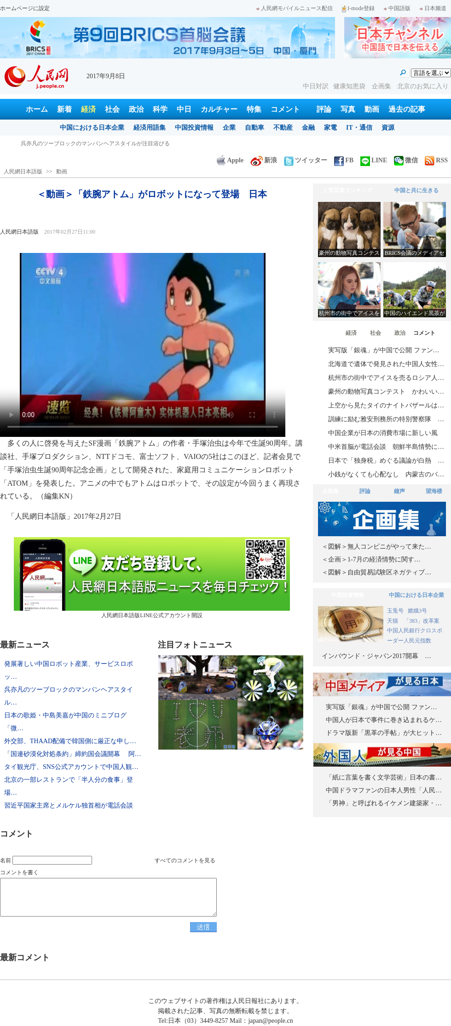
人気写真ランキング (347, 190)
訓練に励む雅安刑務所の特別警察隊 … (386, 419)
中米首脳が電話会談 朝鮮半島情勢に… (386, 446)
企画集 (382, 86)
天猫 (393, 621)
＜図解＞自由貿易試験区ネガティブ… (376, 572)
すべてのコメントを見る (185, 860)
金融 (308, 127)
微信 (406, 160)
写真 (348, 109)
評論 (324, 109)
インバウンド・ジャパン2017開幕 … (376, 656)
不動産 (283, 127)
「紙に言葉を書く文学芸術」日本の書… (384, 777)
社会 (112, 109)
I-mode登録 (358, 8)
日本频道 (433, 8)
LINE (373, 160)
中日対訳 (316, 86)
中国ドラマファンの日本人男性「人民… (384, 790)
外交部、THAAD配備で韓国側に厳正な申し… (70, 741)
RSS (436, 160)
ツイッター (305, 160)
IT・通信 (359, 127)
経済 (88, 109)
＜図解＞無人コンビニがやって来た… (376, 546)
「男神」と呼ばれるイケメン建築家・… (384, 803)
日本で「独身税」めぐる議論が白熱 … (386, 460)
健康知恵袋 (350, 86)
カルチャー (219, 109)
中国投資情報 (194, 127)
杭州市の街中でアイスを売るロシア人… (386, 377)
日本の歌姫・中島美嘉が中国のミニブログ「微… (65, 722)
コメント (285, 109)
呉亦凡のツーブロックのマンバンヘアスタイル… (68, 696)
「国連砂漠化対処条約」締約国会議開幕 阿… (72, 754)
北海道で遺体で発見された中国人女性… (386, 364)
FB (343, 160)
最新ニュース (25, 644)
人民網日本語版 (23, 171)
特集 (254, 109)
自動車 (254, 127)
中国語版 (397, 8)
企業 (229, 127)
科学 (160, 109)
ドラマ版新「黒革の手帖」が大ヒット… (384, 732)
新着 (64, 109)
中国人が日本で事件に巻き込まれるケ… (384, 719)
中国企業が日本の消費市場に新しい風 (383, 433)
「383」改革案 (421, 621)
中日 (184, 109)
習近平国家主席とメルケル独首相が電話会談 (68, 805)
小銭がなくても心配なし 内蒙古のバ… (386, 474)
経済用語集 (149, 127)
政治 (136, 109)
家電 (330, 127)
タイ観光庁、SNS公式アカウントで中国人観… (71, 766)
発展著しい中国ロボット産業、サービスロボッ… (68, 670)
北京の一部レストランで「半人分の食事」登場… (68, 786)
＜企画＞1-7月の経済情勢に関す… (371, 559)
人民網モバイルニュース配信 (294, 8)
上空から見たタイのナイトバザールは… (386, 405)
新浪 (263, 160)
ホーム (37, 109)
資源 (388, 127)
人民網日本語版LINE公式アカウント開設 (152, 578)
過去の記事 (406, 109)
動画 (371, 109)
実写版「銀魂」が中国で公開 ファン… (383, 350)
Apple (230, 160)
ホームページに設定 (25, 8)
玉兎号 (395, 611)
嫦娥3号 (417, 611)
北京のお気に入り (423, 86)
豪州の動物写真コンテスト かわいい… (386, 391)
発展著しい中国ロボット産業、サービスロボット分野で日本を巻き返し (109, 143)
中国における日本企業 (92, 127)
